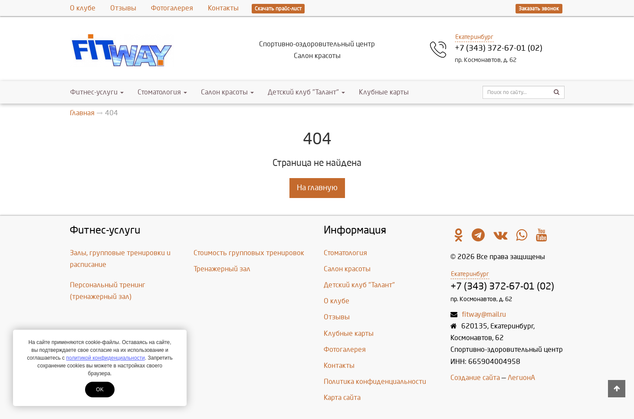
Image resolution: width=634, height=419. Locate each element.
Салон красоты (227, 92)
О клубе (82, 8)
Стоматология (162, 92)
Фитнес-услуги (97, 92)
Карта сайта (342, 397)
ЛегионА (521, 377)
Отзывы (123, 8)
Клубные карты (384, 92)
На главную (317, 188)
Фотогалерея (172, 8)
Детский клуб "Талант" (306, 92)
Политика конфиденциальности (375, 381)
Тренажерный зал (222, 269)
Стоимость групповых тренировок (249, 253)
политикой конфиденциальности (105, 358)
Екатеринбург (474, 37)
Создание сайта (475, 377)
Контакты (223, 8)
